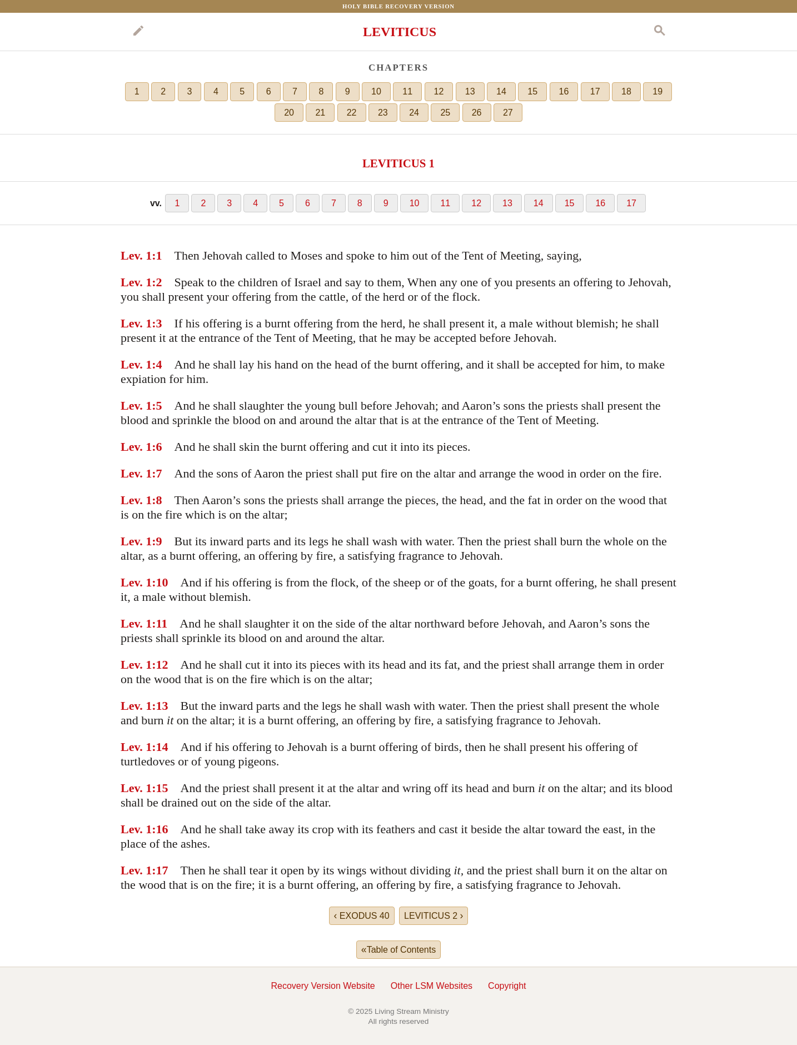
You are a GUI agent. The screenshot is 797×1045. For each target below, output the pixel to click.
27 (508, 112)
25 (445, 112)
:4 (157, 364)
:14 (160, 747)
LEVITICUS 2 (433, 915)
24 (414, 112)
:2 (157, 282)
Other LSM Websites (431, 986)
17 (595, 91)
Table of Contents (398, 949)
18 (626, 91)
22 (352, 112)
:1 (157, 255)
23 (383, 112)
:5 (157, 405)
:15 (160, 788)
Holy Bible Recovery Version (398, 6)
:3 (157, 323)
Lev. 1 (136, 255)
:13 (160, 706)
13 (470, 91)
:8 (157, 500)
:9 (157, 541)
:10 (160, 582)
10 (376, 91)
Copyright (507, 986)
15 (532, 91)
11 (407, 91)
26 (477, 112)
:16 (160, 829)
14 (501, 91)
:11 (159, 623)
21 (320, 112)
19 (657, 91)
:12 (160, 664)
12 (439, 91)
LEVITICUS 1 (398, 163)
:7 (157, 473)
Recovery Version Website (323, 986)
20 (289, 112)
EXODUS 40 (362, 915)
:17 (160, 870)
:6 (157, 447)
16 (564, 91)
